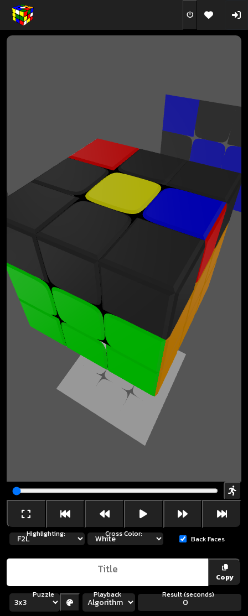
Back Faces (208, 539)
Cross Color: (123, 534)
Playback (107, 594)
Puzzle (43, 594)
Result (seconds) (188, 594)
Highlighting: (46, 534)
